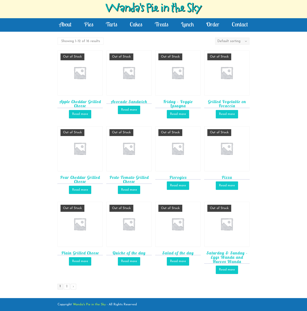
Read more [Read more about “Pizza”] (227, 185)
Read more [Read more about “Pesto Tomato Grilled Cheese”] (129, 189)
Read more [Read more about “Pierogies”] (178, 185)
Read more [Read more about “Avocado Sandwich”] (129, 109)
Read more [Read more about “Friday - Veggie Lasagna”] (178, 114)
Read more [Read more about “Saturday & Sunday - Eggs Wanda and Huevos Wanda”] (227, 269)
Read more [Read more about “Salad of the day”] (178, 261)
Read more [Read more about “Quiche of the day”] (129, 261)
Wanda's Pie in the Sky (153, 9)
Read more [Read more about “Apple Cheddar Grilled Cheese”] (80, 114)
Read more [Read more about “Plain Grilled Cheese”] (80, 261)
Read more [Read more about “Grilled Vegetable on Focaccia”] (227, 114)
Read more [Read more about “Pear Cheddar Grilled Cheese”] (80, 189)
